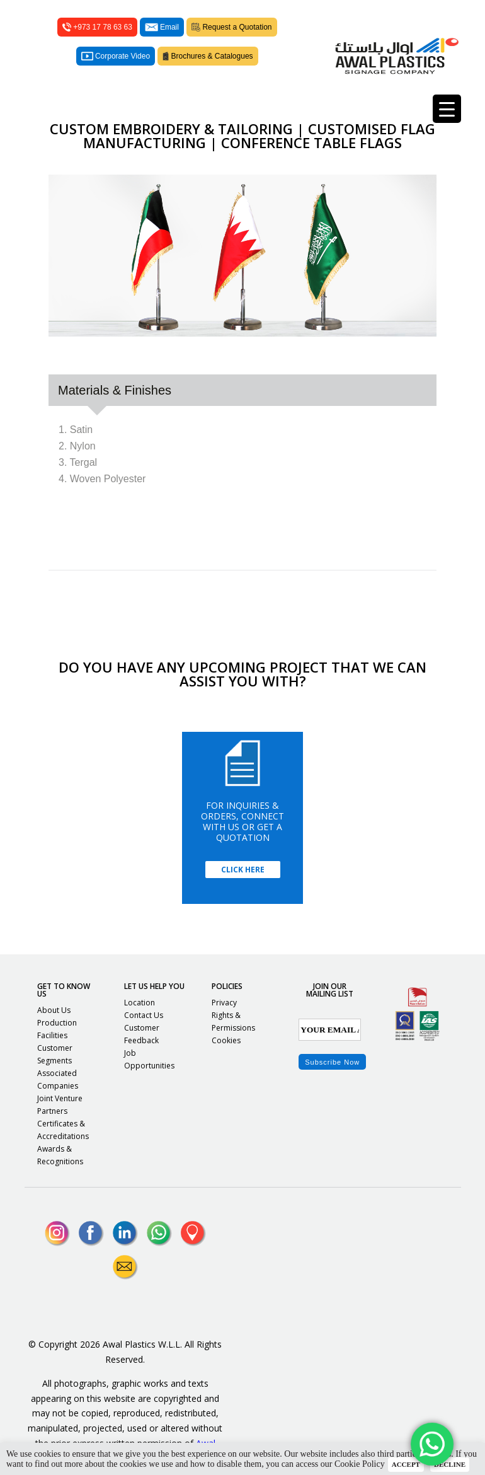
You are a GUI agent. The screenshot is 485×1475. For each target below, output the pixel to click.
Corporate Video (115, 56)
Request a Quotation (231, 27)
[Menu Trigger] (447, 109)
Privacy (224, 1002)
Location (139, 1002)
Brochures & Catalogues (208, 56)
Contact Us (143, 1015)
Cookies (226, 1040)
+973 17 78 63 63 (97, 27)
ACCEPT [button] (406, 1464)
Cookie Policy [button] (359, 1464)
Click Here (243, 869)
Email (162, 27)
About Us (54, 1010)
